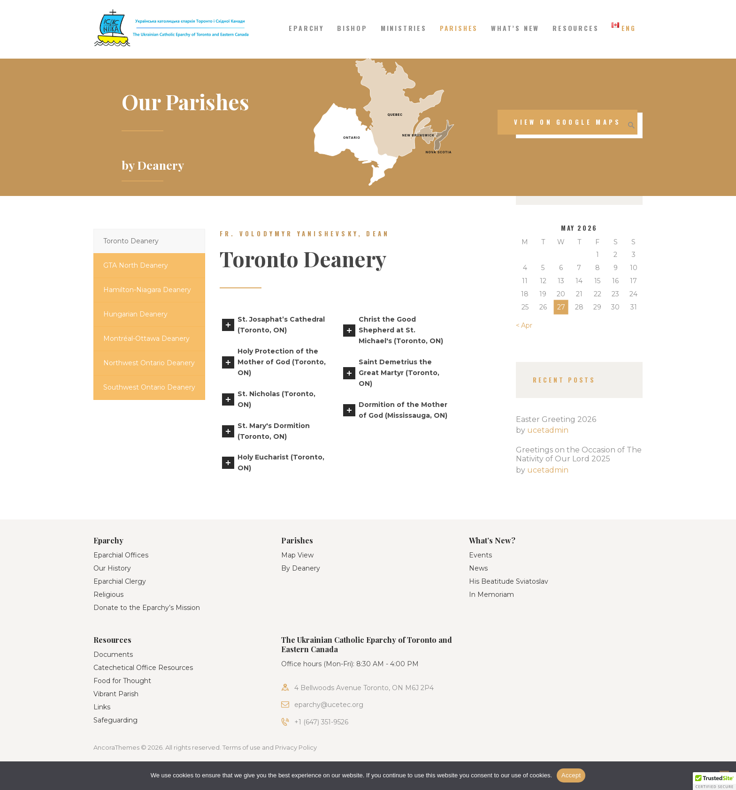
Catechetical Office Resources (143, 667)
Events (480, 555)
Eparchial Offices (120, 555)
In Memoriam (491, 594)
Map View (297, 555)
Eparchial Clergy (119, 581)
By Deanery (300, 568)
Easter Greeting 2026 (556, 419)
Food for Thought (122, 681)
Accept (571, 775)
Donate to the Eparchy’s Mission (146, 607)
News (478, 568)
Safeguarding (115, 720)
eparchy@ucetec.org (328, 704)
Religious (108, 594)
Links (101, 707)
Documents (113, 654)
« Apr (524, 325)
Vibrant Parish (115, 694)
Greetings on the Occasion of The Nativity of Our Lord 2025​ (579, 454)
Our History (112, 568)
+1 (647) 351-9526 (321, 722)
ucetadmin (547, 430)
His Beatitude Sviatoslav (508, 581)
